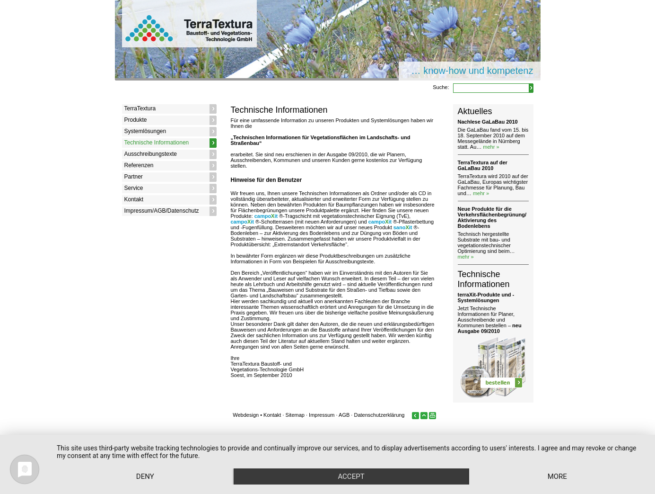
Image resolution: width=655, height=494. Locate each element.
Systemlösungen (145, 131)
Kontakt (134, 199)
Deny (145, 476)
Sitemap (295, 415)
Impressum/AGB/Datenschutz (161, 210)
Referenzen (139, 165)
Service (133, 188)
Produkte (135, 120)
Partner (133, 176)
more (557, 476)
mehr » (491, 147)
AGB (344, 415)
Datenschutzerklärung (379, 415)
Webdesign (246, 415)
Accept (351, 476)
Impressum (321, 415)
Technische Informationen (156, 142)
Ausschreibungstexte (150, 154)
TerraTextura (140, 108)
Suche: (441, 87)
